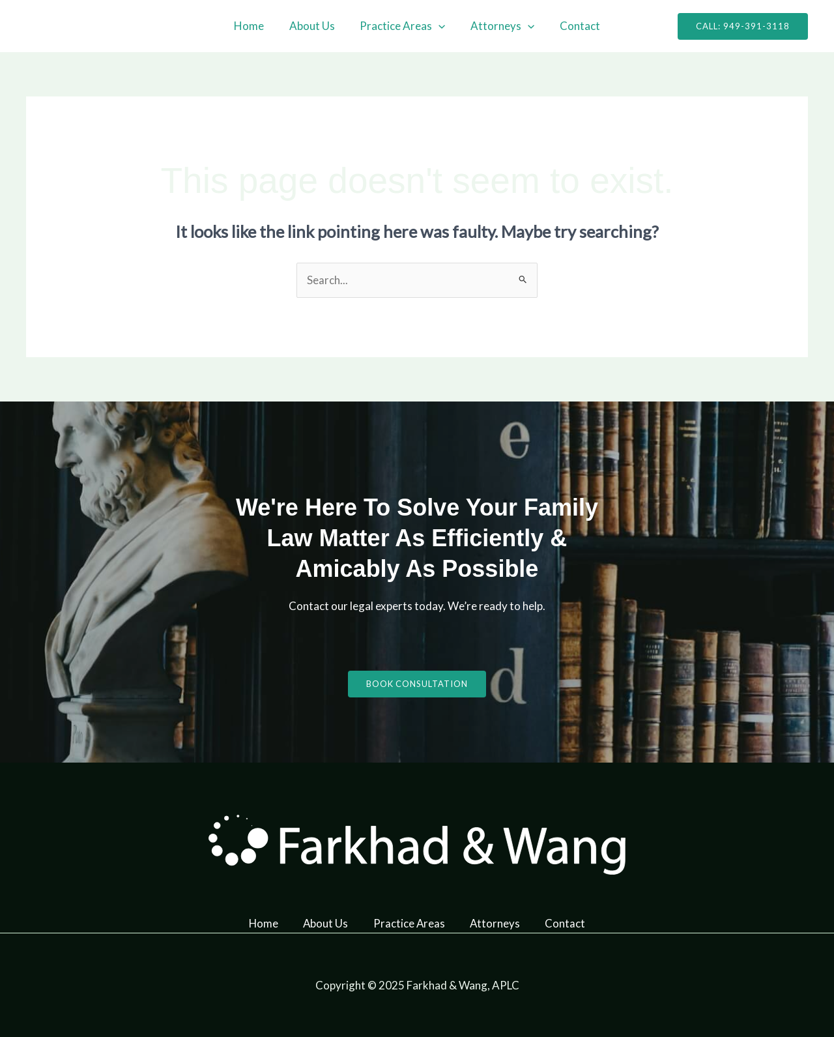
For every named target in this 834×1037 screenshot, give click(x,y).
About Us (315, 26)
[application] (438, 26)
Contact (574, 26)
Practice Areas (402, 26)
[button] (743, 26)
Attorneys (500, 26)
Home (255, 26)
